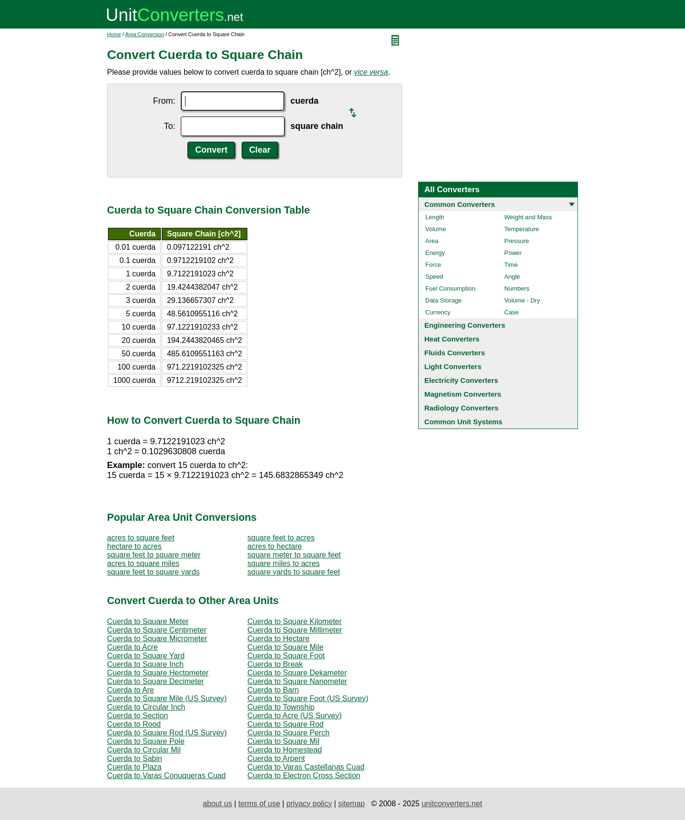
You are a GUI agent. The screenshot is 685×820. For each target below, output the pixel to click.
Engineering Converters (464, 325)
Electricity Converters (461, 380)
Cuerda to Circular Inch (146, 707)
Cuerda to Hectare (278, 639)
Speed (434, 276)
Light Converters (452, 366)
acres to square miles (143, 563)
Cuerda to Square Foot (286, 656)
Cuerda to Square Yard (146, 656)
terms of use (259, 804)
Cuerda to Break (275, 664)
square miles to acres (283, 563)
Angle (512, 276)
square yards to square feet (293, 572)
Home (114, 34)
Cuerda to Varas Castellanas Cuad (305, 767)
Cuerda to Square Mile (285, 647)
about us (217, 804)
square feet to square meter (154, 555)
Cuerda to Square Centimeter (156, 630)
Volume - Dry (522, 300)
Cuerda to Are (130, 690)
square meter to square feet (294, 555)
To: (169, 126)
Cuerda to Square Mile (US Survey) (167, 698)
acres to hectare (274, 546)
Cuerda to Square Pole (146, 741)
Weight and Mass (528, 217)
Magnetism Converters (462, 394)
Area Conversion (144, 34)
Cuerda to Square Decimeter (155, 681)
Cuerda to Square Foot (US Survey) (307, 698)
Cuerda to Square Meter (148, 621)
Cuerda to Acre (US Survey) (294, 716)
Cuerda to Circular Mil (144, 750)
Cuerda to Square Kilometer (294, 621)
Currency (437, 312)
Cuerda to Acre (132, 647)
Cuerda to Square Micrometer (157, 639)
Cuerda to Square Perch (288, 733)
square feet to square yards (153, 572)
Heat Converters (452, 339)
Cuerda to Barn (273, 690)
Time (511, 264)
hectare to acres (134, 546)
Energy (435, 252)
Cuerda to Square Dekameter (297, 673)
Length (434, 217)
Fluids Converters (454, 353)
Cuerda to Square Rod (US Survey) (167, 733)
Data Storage (443, 300)
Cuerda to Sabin (134, 758)
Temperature (521, 229)
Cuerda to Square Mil (283, 741)
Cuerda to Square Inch (145, 664)
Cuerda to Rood (134, 724)
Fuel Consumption (450, 288)
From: (164, 101)
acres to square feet (140, 538)
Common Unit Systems (463, 422)
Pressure (516, 240)
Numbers (516, 288)
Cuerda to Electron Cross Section (303, 775)
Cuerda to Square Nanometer (297, 681)
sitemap (351, 804)
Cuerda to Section (137, 716)
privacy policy (309, 804)
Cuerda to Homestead (284, 750)
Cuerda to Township (280, 707)
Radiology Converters (461, 408)
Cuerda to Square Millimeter (294, 630)
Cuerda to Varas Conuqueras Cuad (166, 775)
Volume (435, 229)
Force (433, 264)
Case (511, 312)
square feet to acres (280, 538)
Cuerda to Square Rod (285, 724)
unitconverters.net (451, 804)
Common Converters (459, 204)
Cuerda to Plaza (134, 767)
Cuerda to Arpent (276, 758)
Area (431, 240)
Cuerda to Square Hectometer (157, 673)
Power (513, 252)
